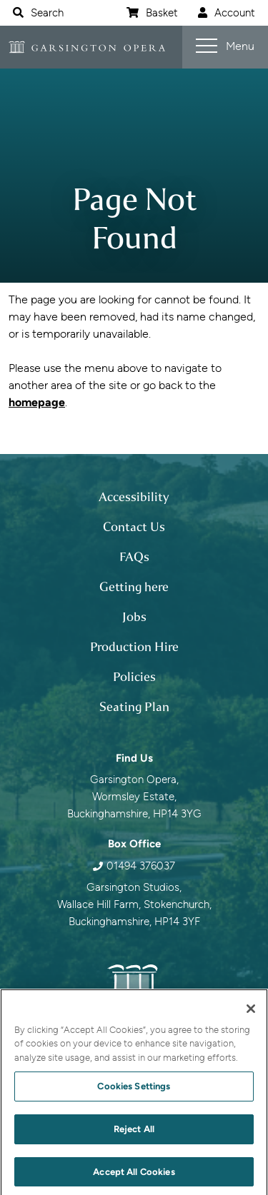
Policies (134, 676)
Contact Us (134, 526)
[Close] (251, 1014)
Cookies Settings (133, 1091)
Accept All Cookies (133, 1177)
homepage (37, 402)
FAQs (134, 556)
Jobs (134, 616)
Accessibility (134, 496)
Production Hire (134, 646)
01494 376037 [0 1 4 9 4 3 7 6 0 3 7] (140, 865)
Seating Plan (134, 706)
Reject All (134, 1134)
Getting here (134, 586)
